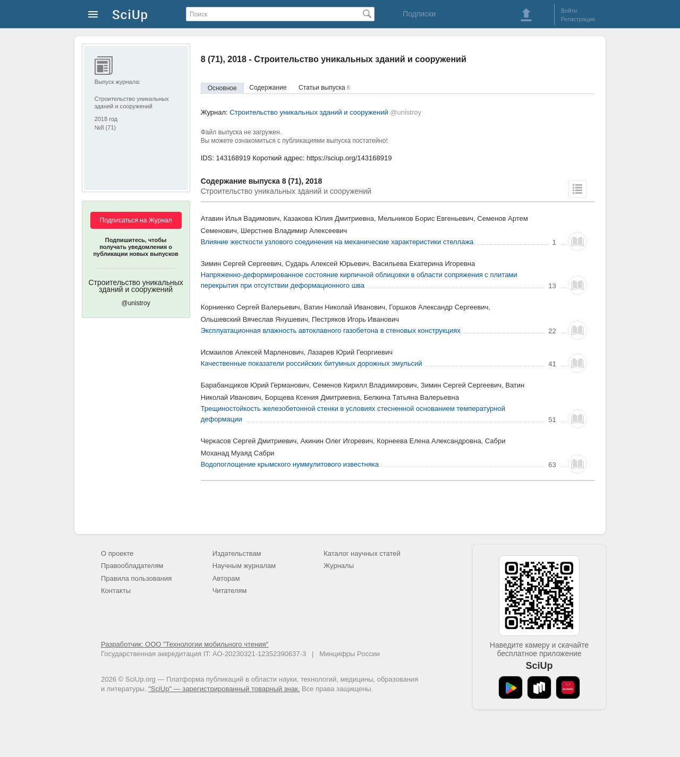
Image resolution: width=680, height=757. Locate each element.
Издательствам (236, 553)
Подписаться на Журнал (136, 220)
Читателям (229, 591)
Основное (222, 88)
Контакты (116, 591)
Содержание (267, 87)
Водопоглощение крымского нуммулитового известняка (290, 464)
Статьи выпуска (324, 87)
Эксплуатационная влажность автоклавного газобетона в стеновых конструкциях (331, 330)
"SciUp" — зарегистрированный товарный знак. (224, 689)
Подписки (419, 14)
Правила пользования (136, 578)
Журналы (339, 566)
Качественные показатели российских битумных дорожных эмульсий (311, 363)
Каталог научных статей (362, 553)
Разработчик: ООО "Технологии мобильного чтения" (184, 644)
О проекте (117, 553)
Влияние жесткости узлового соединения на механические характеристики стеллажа (337, 242)
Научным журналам (244, 566)
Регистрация (578, 19)
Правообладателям (132, 566)
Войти (569, 10)
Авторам (226, 578)
